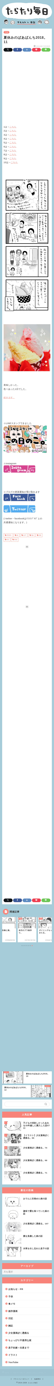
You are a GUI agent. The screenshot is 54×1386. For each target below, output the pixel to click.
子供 (6, 32)
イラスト (13, 1355)
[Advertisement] (27, 85)
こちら (13, 127)
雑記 (10, 1325)
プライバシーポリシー (21, 1379)
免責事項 (37, 1379)
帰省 (15, 540)
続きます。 (9, 397)
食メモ (11, 1303)
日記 (10, 1318)
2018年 (9, 535)
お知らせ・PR (15, 1289)
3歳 (32, 535)
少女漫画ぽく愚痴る (18, 1333)
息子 (24, 535)
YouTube (13, 1362)
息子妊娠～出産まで (18, 1347)
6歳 (39, 535)
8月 (7, 540)
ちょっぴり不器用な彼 (19, 1340)
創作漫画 (13, 1311)
